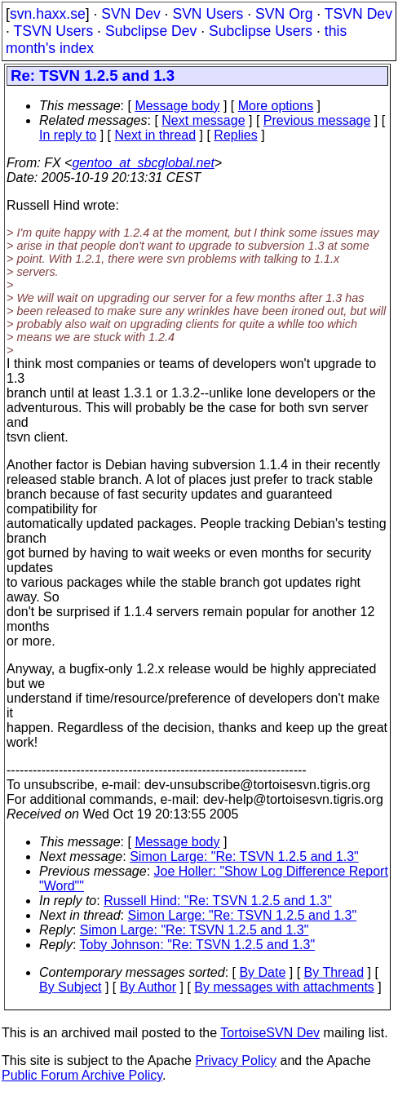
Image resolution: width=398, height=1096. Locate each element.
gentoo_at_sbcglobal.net (143, 163)
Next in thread (156, 135)
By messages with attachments (284, 987)
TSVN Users (53, 31)
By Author (148, 987)
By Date (262, 972)
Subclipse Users (260, 31)
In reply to (67, 135)
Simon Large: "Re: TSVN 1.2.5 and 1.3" (244, 856)
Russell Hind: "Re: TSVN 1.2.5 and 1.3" (218, 900)
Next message (203, 120)
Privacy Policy (235, 1060)
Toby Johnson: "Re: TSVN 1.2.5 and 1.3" (198, 945)
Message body (177, 106)
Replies (235, 135)
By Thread (334, 972)
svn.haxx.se (48, 14)
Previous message (317, 120)
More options (276, 106)
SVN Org (283, 14)
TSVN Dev (358, 14)
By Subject (70, 987)
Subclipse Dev (151, 31)
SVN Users (207, 14)
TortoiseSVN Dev (270, 1033)
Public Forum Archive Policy (82, 1075)
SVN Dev (130, 14)
